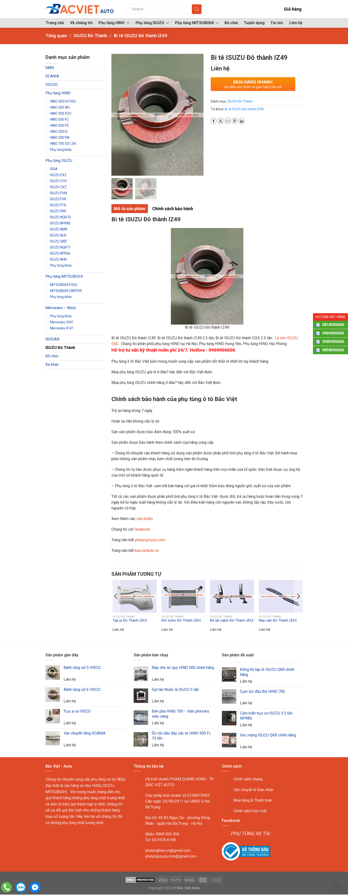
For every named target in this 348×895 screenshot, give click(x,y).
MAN (49, 67)
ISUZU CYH (58, 181)
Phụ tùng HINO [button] (114, 23)
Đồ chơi (231, 23)
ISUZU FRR (58, 211)
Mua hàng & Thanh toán (252, 800)
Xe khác (52, 364)
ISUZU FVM (58, 193)
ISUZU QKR (58, 241)
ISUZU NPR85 (60, 223)
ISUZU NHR (58, 259)
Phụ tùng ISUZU (58, 160)
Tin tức (276, 23)
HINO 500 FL (59, 131)
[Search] (165, 9)
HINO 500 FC (59, 119)
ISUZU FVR (58, 199)
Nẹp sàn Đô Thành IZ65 (278, 620)
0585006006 (333, 341)
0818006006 (333, 324)
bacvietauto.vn (147, 551)
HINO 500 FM (59, 137)
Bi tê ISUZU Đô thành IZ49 (244, 109)
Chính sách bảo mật (250, 811)
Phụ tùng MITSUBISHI (64, 276)
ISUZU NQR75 (60, 217)
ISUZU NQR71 (60, 247)
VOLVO (51, 84)
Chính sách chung (247, 779)
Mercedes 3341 (62, 322)
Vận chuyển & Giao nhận (253, 790)
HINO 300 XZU (60, 113)
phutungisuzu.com (150, 540)
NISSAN (52, 339)
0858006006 (333, 350)
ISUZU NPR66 (60, 253)
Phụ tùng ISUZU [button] (152, 23)
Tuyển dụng (254, 23)
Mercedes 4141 (62, 328)
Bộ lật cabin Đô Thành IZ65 (231, 620)
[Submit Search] (197, 9)
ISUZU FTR (58, 205)
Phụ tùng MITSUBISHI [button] (196, 23)
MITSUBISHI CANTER (66, 291)
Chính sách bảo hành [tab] (172, 209)
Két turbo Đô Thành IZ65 (181, 620)
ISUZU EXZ (58, 175)
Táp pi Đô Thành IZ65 (130, 620)
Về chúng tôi (81, 23)
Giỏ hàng (289, 9)
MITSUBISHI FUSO (63, 285)
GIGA (54, 169)
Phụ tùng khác (61, 150)
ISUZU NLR (58, 235)
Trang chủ (55, 23)
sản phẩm (144, 519)
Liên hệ (295, 23)
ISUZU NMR (58, 229)
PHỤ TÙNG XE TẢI (250, 834)
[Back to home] (80, 9)
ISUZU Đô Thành (60, 347)
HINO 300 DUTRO (63, 101)
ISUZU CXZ (58, 187)
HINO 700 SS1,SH (63, 144)
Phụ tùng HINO (58, 93)
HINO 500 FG (59, 125)
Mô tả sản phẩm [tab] (129, 209)
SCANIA (52, 76)
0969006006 (333, 333)
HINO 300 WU (60, 107)
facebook (141, 529)
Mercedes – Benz (60, 307)
